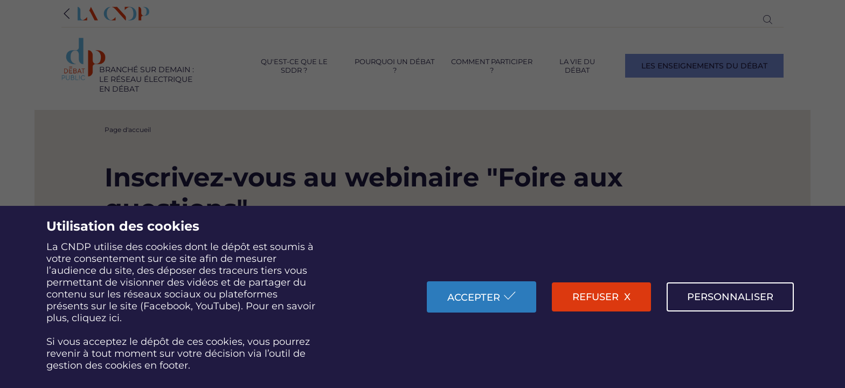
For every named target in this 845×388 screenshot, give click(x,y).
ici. (115, 318)
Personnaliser (730, 297)
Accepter (473, 297)
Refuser (595, 297)
